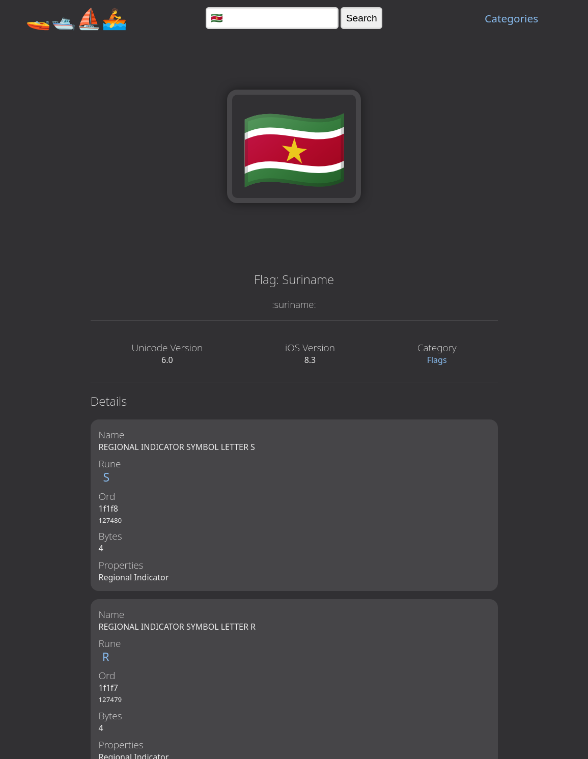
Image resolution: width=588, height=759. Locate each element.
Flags (437, 360)
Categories (511, 18)
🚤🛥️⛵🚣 (76, 18)
